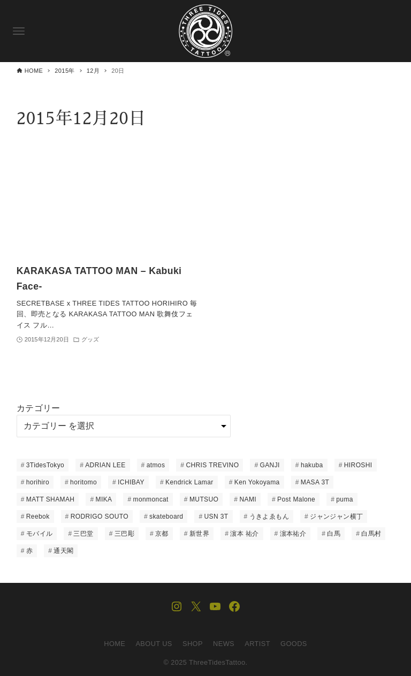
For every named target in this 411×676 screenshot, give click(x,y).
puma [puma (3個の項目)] (344, 499)
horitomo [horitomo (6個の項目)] (83, 482)
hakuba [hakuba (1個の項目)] (312, 465)
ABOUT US (153, 644)
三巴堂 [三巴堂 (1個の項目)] (83, 533)
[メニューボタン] (18, 31)
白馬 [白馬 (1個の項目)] (333, 533)
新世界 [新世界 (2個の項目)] (199, 533)
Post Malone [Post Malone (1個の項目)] (296, 499)
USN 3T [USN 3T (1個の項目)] (216, 516)
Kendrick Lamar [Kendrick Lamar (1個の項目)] (189, 482)
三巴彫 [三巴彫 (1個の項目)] (124, 533)
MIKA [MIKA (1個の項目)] (104, 499)
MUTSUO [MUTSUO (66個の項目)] (203, 499)
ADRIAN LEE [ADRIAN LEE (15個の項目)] (105, 465)
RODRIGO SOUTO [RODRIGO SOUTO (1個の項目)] (99, 516)
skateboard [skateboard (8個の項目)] (166, 516)
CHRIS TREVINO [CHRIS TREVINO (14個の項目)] (212, 465)
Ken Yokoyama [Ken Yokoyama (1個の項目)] (257, 482)
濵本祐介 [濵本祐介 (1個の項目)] (293, 533)
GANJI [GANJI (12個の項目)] (269, 465)
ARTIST (257, 644)
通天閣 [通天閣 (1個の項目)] (63, 551)
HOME (114, 644)
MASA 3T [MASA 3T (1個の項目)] (315, 482)
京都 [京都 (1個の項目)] (162, 533)
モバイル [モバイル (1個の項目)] (39, 533)
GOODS (293, 644)
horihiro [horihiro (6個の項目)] (37, 482)
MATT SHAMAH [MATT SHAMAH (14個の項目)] (50, 499)
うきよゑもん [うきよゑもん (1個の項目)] (269, 516)
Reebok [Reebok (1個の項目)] (38, 516)
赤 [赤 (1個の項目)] (29, 551)
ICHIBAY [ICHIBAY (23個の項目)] (131, 482)
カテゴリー (38, 408)
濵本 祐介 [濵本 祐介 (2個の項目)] (244, 533)
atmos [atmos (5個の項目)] (156, 465)
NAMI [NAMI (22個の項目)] (247, 499)
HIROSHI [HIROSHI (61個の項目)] (358, 465)
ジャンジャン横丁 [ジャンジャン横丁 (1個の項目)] (336, 516)
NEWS (223, 644)
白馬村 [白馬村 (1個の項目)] (371, 533)
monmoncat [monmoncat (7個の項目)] (151, 499)
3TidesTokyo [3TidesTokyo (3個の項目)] (45, 465)
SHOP (192, 644)
